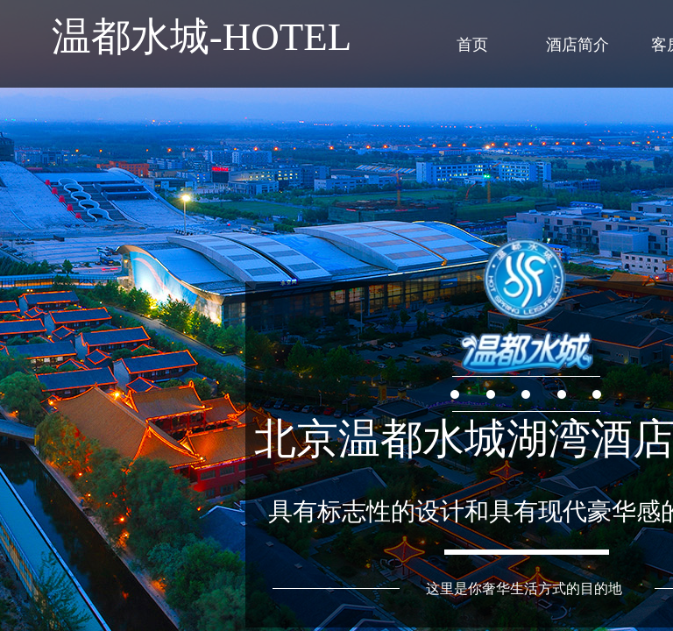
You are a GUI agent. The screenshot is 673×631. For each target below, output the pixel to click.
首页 (472, 44)
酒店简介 (577, 44)
